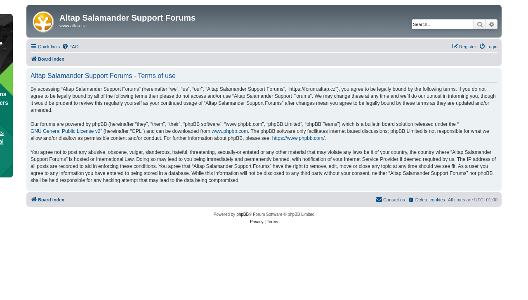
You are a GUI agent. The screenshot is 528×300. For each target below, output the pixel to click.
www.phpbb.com (230, 131)
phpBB (242, 214)
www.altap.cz (72, 25)
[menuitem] (70, 47)
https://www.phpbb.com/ (298, 138)
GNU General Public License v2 (65, 131)
